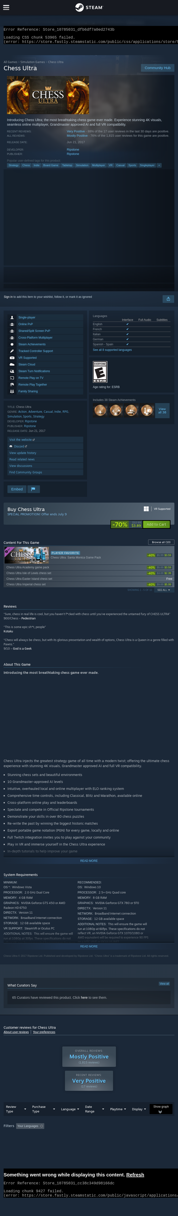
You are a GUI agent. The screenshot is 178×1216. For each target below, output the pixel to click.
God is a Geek (22, 651)
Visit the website (22, 442)
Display (137, 1112)
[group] (89, 1129)
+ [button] (159, 168)
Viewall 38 (162, 413)
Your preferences (44, 1035)
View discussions (20, 468)
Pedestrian (28, 621)
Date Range (89, 1112)
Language (68, 1112)
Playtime (116, 1112)
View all (164, 986)
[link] (126, 527)
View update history (22, 456)
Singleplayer (147, 168)
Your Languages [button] (27, 1129)
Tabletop (67, 168)
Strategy (14, 168)
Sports (132, 168)
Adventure (35, 414)
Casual (120, 168)
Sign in (8, 299)
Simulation (82, 168)
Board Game (50, 168)
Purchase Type (38, 1112)
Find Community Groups (25, 475)
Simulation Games (32, 65)
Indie (36, 168)
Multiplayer (98, 168)
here (84, 1000)
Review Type (11, 1112)
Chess (26, 168)
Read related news (22, 462)
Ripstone (73, 152)
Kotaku (8, 634)
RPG (65, 414)
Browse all (161, 545)
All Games (10, 65)
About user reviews (16, 1035)
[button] (156, 527)
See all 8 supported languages (112, 352)
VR (111, 168)
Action (22, 414)
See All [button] (162, 593)
